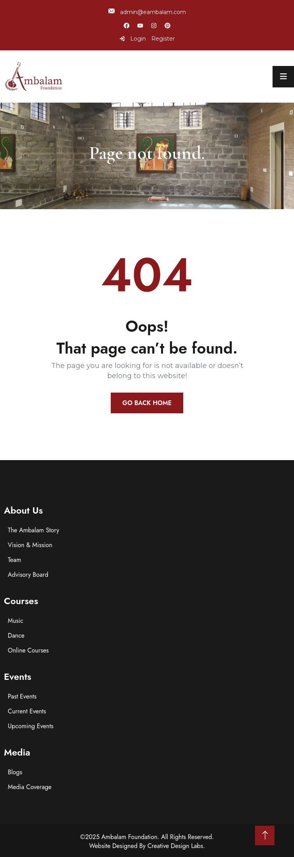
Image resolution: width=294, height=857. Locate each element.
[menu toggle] (283, 76)
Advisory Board (28, 574)
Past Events (22, 696)
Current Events (27, 711)
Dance (16, 635)
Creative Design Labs (175, 845)
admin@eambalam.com (147, 12)
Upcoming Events (30, 726)
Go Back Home (147, 402)
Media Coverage (29, 786)
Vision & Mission (30, 545)
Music (15, 620)
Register (163, 38)
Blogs (15, 772)
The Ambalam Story (33, 530)
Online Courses (28, 650)
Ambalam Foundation (129, 836)
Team (14, 559)
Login (132, 38)
